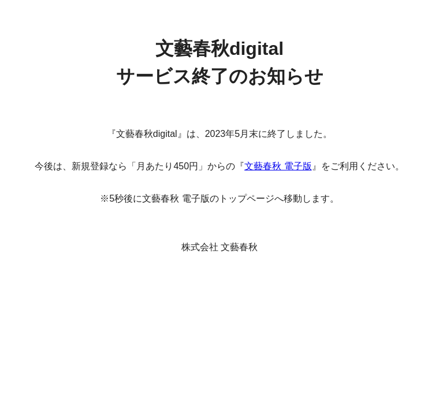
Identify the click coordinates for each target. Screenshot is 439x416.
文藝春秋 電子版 (277, 166)
